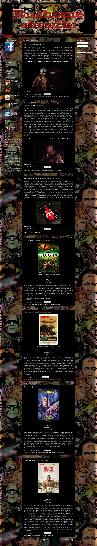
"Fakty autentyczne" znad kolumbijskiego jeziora (37, 312)
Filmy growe (7, 60)
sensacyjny (35, 97)
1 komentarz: (36, 377)
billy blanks (44, 96)
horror (59, 230)
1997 (38, 96)
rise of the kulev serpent (52, 304)
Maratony (7, 64)
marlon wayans (40, 535)
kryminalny (37, 170)
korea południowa (14, 164)
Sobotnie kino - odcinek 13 (14, 128)
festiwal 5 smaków (43, 230)
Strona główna (8, 35)
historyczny (18, 142)
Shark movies (8, 68)
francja (15, 158)
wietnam (39, 232)
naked (49, 535)
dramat (49, 96)
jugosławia (10, 162)
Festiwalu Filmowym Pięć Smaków (32, 183)
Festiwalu (64, 191)
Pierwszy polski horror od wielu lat (15, 88)
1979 (29, 230)
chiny (11, 158)
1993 (29, 96)
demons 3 (33, 452)
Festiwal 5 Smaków (9, 58)
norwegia (13, 167)
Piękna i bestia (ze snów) (31, 387)
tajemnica (26, 232)
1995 (32, 96)
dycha (35, 304)
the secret (31, 232)
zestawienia (51, 97)
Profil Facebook (25, 35)
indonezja (10, 161)
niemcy (6, 167)
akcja (40, 96)
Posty (79, 43)
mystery (6, 147)
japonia (18, 161)
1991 (35, 168)
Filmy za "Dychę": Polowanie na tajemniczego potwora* (39, 240)
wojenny (13, 152)
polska (19, 167)
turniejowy (43, 97)
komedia (33, 170)
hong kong (55, 230)
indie (6, 161)
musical (17, 146)
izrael (15, 161)
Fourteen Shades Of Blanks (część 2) (34, 44)
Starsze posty (68, 540)
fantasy (7, 142)
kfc (61, 230)
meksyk (17, 165)
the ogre (58, 452)
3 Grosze (7, 57)
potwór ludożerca (52, 452)
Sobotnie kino (8, 69)
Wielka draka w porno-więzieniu (14, 81)
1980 (29, 379)
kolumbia (6, 164)
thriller (39, 97)
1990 (32, 168)
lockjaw (44, 304)
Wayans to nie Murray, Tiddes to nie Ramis (36, 460)
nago (46, 535)
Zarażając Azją (8, 71)
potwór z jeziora (59, 379)
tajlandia (17, 168)
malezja (12, 165)
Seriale (6, 66)
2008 (29, 304)
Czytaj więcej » (27, 91)
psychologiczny (8, 149)
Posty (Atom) (32, 542)
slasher (6, 151)
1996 (35, 96)
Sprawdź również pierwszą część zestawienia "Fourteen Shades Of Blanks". (48, 61)
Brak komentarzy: (37, 94)
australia (6, 158)
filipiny (55, 168)
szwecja (12, 168)
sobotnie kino (66, 230)
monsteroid (52, 379)
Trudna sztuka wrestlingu (14, 120)
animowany (16, 139)
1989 (29, 168)
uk (9, 170)
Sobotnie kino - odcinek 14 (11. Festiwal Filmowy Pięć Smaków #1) (42, 178)
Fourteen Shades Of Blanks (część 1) (34, 105)
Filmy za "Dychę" (9, 62)
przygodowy (26, 97)
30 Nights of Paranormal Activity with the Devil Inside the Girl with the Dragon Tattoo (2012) (15, 114)
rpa (8, 168)
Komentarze (80, 45)
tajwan (6, 170)
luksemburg (7, 165)
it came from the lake (41, 379)
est (52, 96)
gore (13, 142)
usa (47, 97)
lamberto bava (44, 452)
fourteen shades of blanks (59, 96)
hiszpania (8, 160)
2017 (32, 230)
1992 (38, 168)
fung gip (50, 230)
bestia (32, 304)
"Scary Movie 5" (61, 513)
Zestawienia (7, 73)
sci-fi (31, 97)
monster (48, 379)
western (8, 152)
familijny (16, 141)
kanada (67, 96)
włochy (62, 452)
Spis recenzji (17, 35)
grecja (19, 158)
